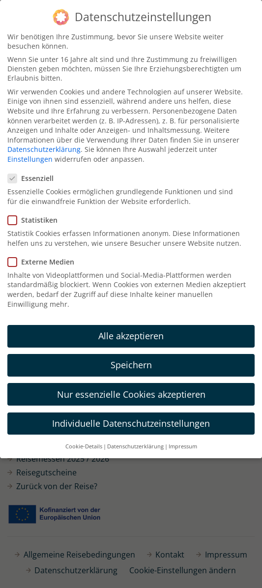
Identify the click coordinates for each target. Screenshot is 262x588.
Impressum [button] (183, 444)
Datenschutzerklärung (44, 147)
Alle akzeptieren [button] (131, 334)
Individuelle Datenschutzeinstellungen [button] (131, 421)
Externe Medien (44, 260)
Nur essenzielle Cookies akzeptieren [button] (131, 392)
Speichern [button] (131, 363)
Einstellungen (30, 157)
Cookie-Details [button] (83, 444)
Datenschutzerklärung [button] (135, 444)
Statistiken (35, 218)
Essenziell (33, 176)
